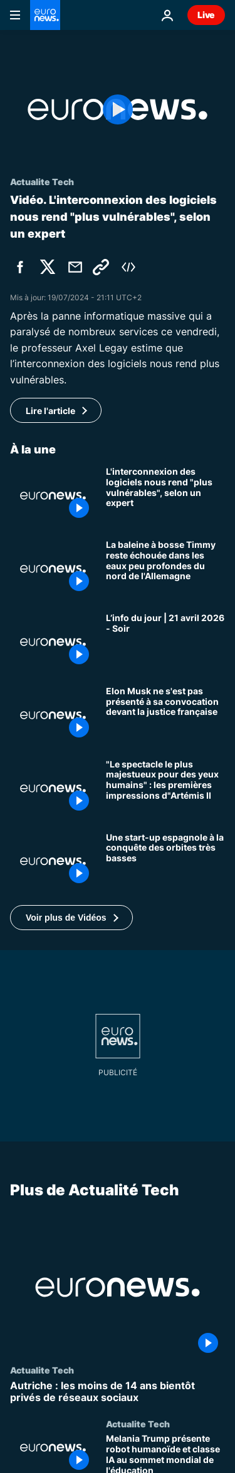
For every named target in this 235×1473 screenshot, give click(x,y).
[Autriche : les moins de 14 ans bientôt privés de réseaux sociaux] (117, 1392)
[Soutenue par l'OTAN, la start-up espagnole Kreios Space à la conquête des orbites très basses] (165, 862)
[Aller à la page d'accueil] (45, 15)
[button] (71, 917)
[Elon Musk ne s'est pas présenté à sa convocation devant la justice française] (165, 715)
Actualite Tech (42, 1370)
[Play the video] (117, 109)
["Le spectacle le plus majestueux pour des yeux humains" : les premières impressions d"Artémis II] (165, 788)
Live (206, 14)
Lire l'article (50, 410)
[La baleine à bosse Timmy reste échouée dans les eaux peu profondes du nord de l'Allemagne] (165, 569)
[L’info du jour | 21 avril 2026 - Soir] (165, 642)
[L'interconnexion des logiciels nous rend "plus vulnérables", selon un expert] (165, 496)
